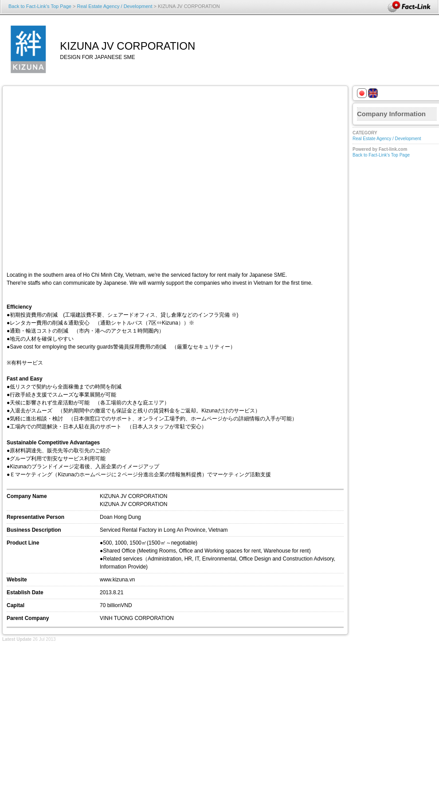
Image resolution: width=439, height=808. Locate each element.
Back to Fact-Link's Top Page (39, 6)
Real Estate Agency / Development (114, 6)
